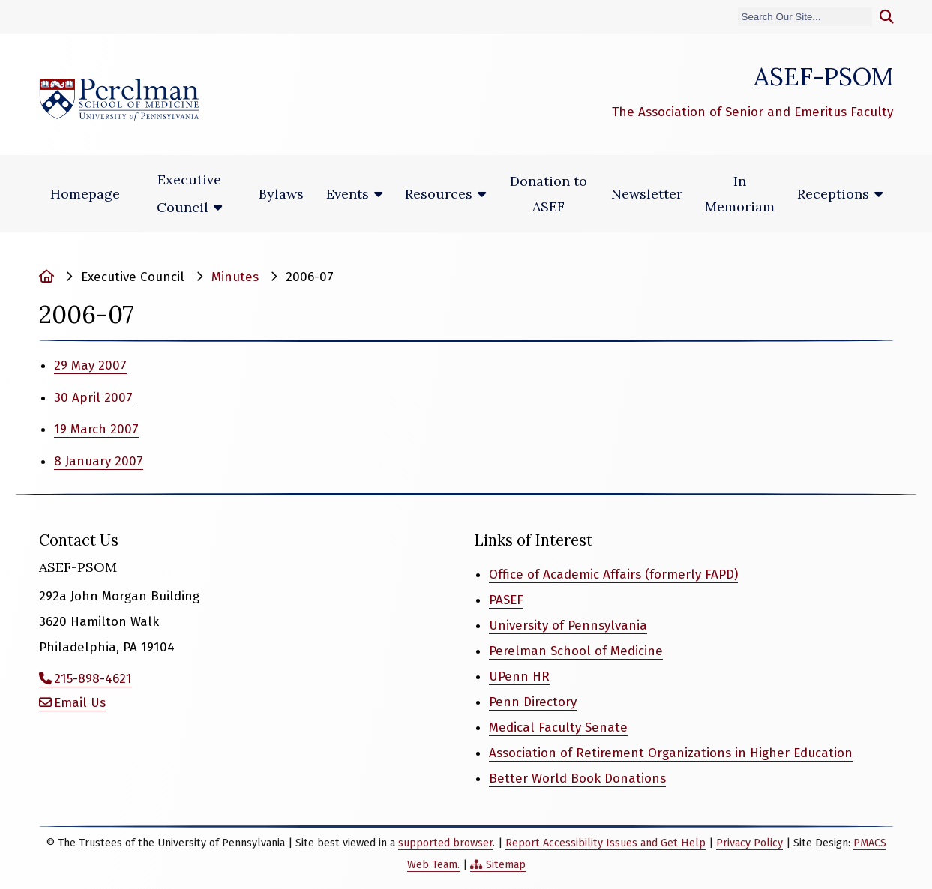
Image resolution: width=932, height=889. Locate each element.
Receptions (833, 193)
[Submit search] (887, 17)
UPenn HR (519, 676)
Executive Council (189, 193)
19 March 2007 (96, 429)
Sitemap (506, 864)
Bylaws (281, 193)
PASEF (506, 600)
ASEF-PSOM (823, 76)
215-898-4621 (93, 679)
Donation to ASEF (548, 193)
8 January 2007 (98, 461)
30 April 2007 (93, 398)
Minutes (235, 277)
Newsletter (646, 193)
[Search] (805, 16)
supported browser (445, 843)
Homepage (85, 193)
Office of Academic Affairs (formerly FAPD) (613, 574)
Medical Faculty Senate (558, 727)
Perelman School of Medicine (576, 651)
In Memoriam (740, 193)
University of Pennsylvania (568, 625)
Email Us (80, 703)
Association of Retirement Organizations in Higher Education (671, 753)
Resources (438, 193)
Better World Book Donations (577, 778)
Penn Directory (533, 702)
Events (347, 193)
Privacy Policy (749, 843)
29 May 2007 (90, 365)
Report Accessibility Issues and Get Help (605, 843)
